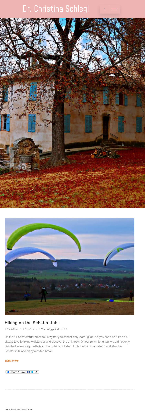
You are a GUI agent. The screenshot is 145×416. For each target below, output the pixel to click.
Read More (11, 360)
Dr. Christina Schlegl (56, 9)
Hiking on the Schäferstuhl (32, 322)
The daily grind (50, 329)
